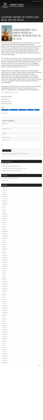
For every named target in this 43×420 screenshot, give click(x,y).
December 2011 (4, 332)
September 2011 (4, 338)
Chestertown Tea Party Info (28, 90)
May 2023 (3, 192)
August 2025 (4, 187)
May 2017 (3, 224)
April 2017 (3, 227)
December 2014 (4, 259)
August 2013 (4, 290)
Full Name (5, 123)
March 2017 (3, 229)
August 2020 (4, 200)
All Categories (4, 164)
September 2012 (4, 312)
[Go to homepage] (13, 5)
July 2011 (3, 343)
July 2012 (3, 316)
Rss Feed (40, 365)
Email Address (6, 128)
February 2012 (4, 327)
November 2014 (4, 262)
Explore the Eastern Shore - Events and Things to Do (11, 166)
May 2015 (3, 251)
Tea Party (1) (37, 109)
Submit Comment (6, 150)
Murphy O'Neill (8, 92)
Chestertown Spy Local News (6, 101)
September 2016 (4, 235)
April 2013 (3, 299)
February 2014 (4, 281)
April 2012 (3, 323)
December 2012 (4, 305)
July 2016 (3, 240)
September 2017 (4, 218)
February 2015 (4, 255)
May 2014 (3, 275)
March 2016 (3, 246)
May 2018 (3, 209)
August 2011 (3, 340)
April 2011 (3, 347)
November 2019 (4, 203)
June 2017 (3, 222)
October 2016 (4, 233)
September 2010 (4, 362)
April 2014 (3, 277)
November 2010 (4, 358)
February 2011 (4, 351)
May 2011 (3, 345)
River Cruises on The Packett (6, 103)
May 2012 (3, 321)
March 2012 (3, 325)
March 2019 (3, 205)
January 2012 (4, 329)
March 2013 (3, 301)
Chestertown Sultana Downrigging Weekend (9, 178)
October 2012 (4, 310)
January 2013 (4, 303)
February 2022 (4, 196)
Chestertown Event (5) (22, 109)
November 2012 (4, 308)
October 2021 (4, 198)
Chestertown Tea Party (5, 99)
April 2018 (3, 211)
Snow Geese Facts (5, 180)
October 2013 (4, 288)
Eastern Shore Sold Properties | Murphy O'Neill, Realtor (11, 170)
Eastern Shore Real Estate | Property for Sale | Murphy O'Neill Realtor (14, 168)
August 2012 (4, 314)
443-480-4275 (36, 1)
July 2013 (3, 292)
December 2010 (4, 356)
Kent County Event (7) (5, 109)
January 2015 (4, 257)
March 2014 (3, 279)
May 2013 (3, 297)
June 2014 (3, 273)
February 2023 (4, 194)
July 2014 (3, 270)
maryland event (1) (30, 109)
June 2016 (3, 242)
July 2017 (3, 220)
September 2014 (4, 266)
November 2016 (4, 231)
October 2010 (4, 360)
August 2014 (4, 268)
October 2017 (4, 216)
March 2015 (3, 253)
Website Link (4, 133)
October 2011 (4, 336)
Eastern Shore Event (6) (13, 109)
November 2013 (4, 286)
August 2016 (4, 238)
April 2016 (3, 244)
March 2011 (3, 349)
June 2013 (3, 294)
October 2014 (4, 264)
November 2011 (4, 334)
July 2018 (3, 207)
